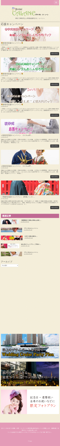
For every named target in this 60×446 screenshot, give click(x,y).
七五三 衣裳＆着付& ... (30, 236)
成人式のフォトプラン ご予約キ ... (31, 244)
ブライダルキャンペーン (31, 228)
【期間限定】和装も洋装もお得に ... (31, 220)
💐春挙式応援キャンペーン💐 (12, 43)
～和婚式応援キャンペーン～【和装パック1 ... (18, 197)
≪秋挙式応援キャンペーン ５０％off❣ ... (16, 135)
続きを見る (54, 53)
